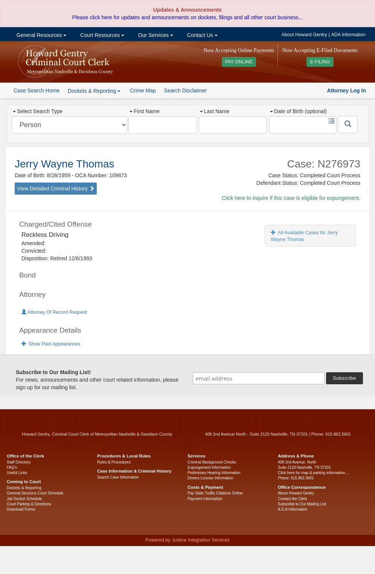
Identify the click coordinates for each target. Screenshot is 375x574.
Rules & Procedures (114, 462)
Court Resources (101, 35)
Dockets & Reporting (24, 488)
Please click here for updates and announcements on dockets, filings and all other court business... (187, 17)
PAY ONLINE (239, 61)
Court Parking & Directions (29, 504)
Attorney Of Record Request (54, 312)
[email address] (259, 378)
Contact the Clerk (292, 499)
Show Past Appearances (50, 344)
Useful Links (17, 473)
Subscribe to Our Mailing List (302, 504)
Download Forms (21, 509)
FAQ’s (12, 467)
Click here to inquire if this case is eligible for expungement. (291, 198)
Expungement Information (209, 467)
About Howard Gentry (304, 34)
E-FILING (320, 61)
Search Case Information (118, 477)
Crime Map (142, 90)
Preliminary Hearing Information (214, 473)
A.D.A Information (292, 509)
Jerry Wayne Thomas (64, 164)
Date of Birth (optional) (298, 111)
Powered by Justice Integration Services (187, 540)
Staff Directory (18, 462)
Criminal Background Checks (212, 462)
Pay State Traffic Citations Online (215, 493)
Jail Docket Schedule (24, 499)
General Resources (40, 35)
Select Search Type (37, 111)
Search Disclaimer (185, 90)
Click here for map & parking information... (313, 473)
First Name (144, 111)
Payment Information (205, 499)
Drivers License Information (210, 478)
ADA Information (348, 34)
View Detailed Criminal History (56, 189)
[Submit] (348, 124)
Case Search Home (36, 90)
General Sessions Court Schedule (35, 493)
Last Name (215, 111)
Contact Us (202, 35)
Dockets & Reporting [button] (94, 91)
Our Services (155, 35)
